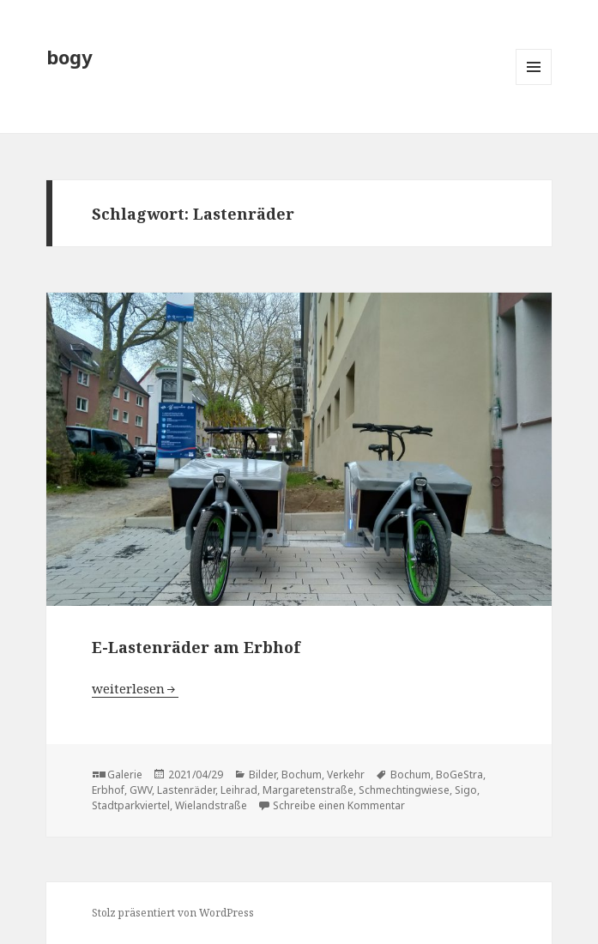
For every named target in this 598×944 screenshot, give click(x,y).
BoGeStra (459, 774)
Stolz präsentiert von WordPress (173, 912)
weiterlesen (135, 688)
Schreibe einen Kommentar (339, 805)
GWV (141, 790)
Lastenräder (186, 790)
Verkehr (346, 774)
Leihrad (238, 790)
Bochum (301, 774)
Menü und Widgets (534, 84)
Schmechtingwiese (404, 790)
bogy (69, 57)
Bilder (262, 774)
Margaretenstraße (308, 790)
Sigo (466, 790)
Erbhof (108, 790)
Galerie (124, 774)
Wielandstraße (211, 805)
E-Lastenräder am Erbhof (196, 647)
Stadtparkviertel (131, 805)
